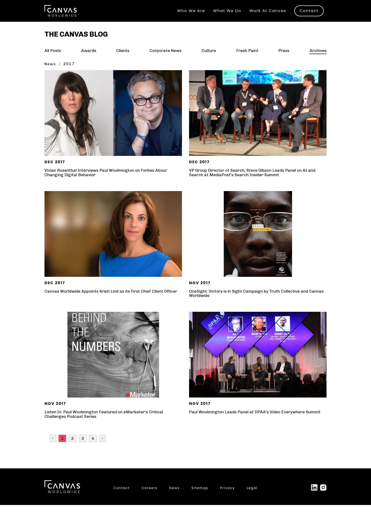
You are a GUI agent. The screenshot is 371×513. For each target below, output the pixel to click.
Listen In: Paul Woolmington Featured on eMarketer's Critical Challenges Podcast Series (106, 422)
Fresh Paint (246, 58)
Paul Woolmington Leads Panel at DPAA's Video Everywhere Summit (257, 420)
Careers (149, 496)
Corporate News (165, 58)
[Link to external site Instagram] (323, 495)
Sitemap (200, 496)
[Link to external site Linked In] (314, 495)
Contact (309, 12)
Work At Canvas (267, 12)
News (50, 72)
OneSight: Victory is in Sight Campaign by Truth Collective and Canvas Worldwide (250, 301)
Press (284, 58)
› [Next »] (102, 446)
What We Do (227, 12)
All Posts (53, 58)
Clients (123, 58)
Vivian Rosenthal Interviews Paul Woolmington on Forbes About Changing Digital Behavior (108, 180)
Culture (208, 58)
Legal (252, 496)
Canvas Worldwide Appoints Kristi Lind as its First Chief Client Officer (106, 301)
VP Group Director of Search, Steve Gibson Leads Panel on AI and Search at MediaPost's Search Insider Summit (254, 180)
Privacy (227, 496)
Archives (318, 58)
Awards (89, 58)
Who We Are (191, 12)
